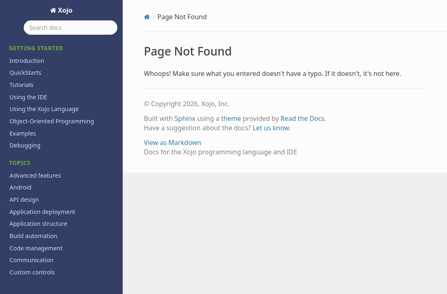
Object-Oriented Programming (51, 121)
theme (231, 118)
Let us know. (272, 127)
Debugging (24, 145)
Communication (31, 260)
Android (20, 187)
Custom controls (32, 272)
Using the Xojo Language (44, 109)
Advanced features (35, 175)
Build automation (33, 236)
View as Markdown (172, 142)
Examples (22, 133)
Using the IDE (28, 97)
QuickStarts (25, 72)
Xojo (64, 10)
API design (24, 199)
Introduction (26, 61)
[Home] (147, 16)
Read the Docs (303, 118)
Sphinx (185, 118)
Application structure (38, 223)
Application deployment (42, 212)
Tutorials (21, 85)
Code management (36, 248)
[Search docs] (70, 27)
